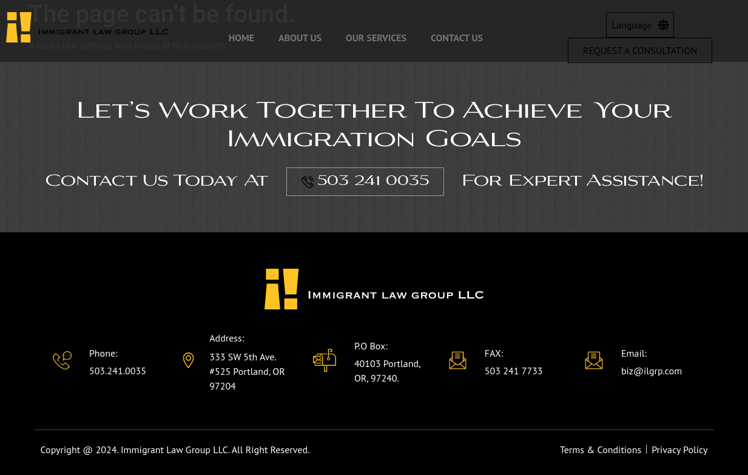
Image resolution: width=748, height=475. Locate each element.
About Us (300, 38)
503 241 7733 (514, 371)
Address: (226, 338)
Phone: (103, 353)
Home (241, 38)
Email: (634, 353)
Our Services (376, 38)
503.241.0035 (117, 371)
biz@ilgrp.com (651, 371)
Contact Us (457, 38)
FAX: (494, 353)
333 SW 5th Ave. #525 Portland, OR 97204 (247, 371)
